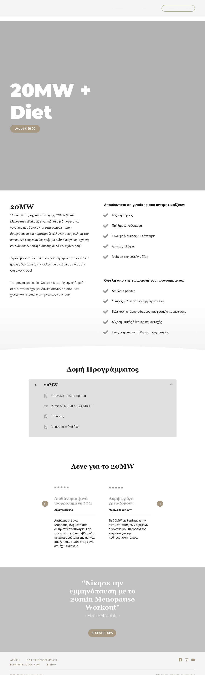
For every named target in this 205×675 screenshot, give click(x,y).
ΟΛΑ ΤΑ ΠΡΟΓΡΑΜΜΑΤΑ (119, 8)
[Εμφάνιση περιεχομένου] (171, 381)
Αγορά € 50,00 (25, 128)
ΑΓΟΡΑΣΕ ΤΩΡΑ (100, 630)
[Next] (160, 501)
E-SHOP (52, 659)
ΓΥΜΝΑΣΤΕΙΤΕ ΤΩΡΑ (178, 8)
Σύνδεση (148, 8)
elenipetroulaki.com (25, 659)
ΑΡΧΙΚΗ (15, 654)
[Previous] (45, 501)
